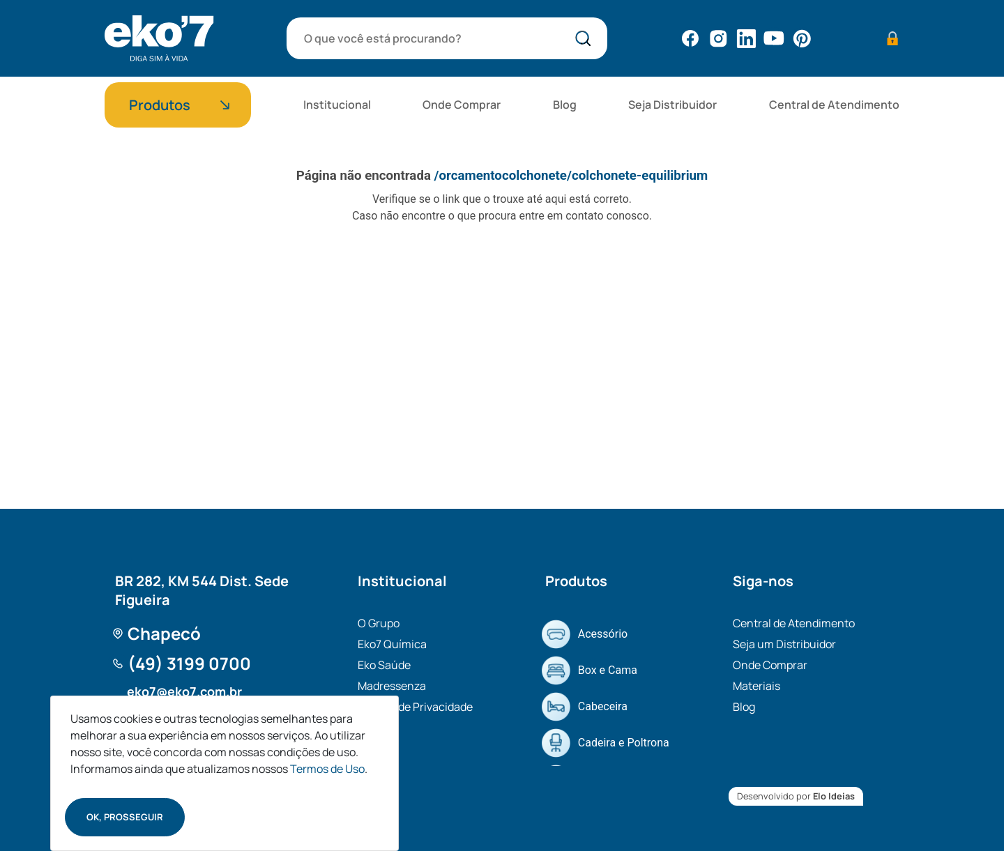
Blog (565, 104)
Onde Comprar (462, 104)
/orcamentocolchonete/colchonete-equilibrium (571, 175)
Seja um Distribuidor (784, 644)
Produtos (159, 104)
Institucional (337, 104)
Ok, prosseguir (124, 817)
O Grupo (379, 623)
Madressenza (392, 685)
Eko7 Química (392, 644)
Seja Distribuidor (672, 104)
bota (585, 40)
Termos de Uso (327, 768)
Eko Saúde (384, 665)
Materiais (756, 685)
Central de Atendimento (834, 104)
